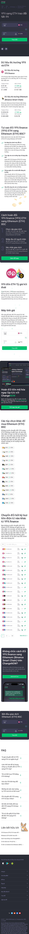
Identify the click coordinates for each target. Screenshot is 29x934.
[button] (22, 25)
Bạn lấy (4, 32)
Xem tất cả (24, 636)
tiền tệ (7, 7)
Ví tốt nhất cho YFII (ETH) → (9, 841)
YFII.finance (12, 7)
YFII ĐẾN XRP (9, 595)
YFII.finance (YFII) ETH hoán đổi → (10, 832)
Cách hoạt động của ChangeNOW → (11, 838)
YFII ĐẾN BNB (9, 604)
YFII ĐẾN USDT (9, 566)
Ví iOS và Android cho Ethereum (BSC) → (12, 844)
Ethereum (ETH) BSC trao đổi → (10, 835)
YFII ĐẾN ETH (9, 553)
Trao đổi (14, 40)
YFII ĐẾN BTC (9, 549)
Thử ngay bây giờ (14, 407)
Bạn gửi (4, 24)
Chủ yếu (2, 7)
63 (12, 635)
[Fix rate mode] (16, 33)
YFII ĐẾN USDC (9, 612)
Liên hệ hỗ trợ (14, 676)
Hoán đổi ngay (14, 258)
